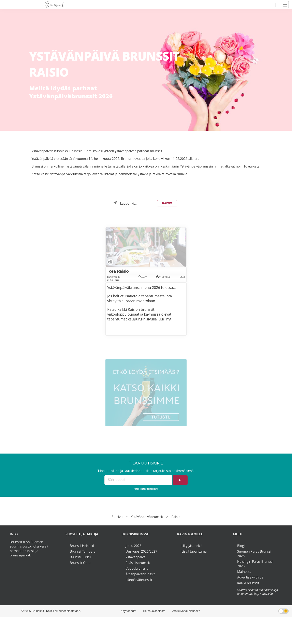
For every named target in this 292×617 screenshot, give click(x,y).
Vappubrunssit (137, 568)
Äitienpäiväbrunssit (140, 574)
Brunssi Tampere (83, 551)
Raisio (167, 203)
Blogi (241, 545)
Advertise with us (250, 577)
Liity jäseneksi (191, 545)
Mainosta (244, 571)
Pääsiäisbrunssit (138, 562)
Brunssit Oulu (80, 562)
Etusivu (117, 517)
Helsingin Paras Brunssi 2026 (255, 563)
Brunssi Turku (80, 557)
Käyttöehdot (128, 611)
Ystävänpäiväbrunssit (147, 517)
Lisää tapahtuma (194, 551)
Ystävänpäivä (135, 557)
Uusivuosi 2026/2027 (141, 551)
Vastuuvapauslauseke (186, 611)
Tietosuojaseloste (149, 488)
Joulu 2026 (133, 545)
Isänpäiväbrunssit (139, 580)
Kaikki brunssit (248, 583)
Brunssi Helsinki (82, 545)
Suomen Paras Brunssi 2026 (254, 553)
